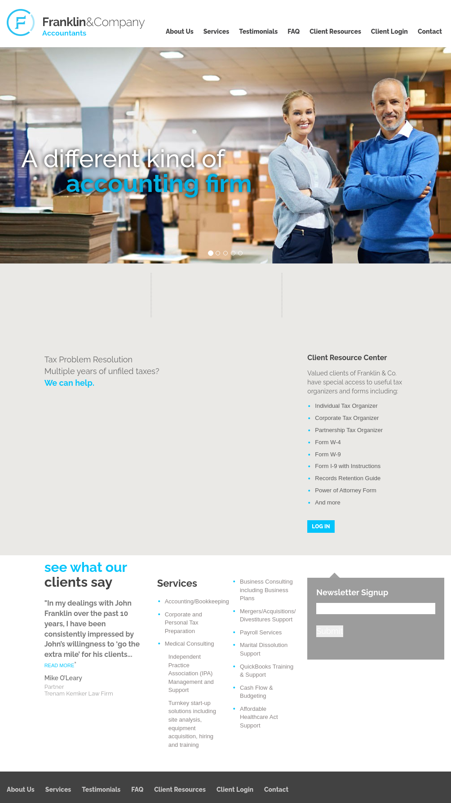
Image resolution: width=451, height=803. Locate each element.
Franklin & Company (76, 22)
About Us (180, 31)
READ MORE (59, 665)
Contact (430, 31)
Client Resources (335, 31)
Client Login (389, 31)
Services (216, 31)
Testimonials (258, 31)
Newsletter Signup (352, 592)
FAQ (293, 31)
